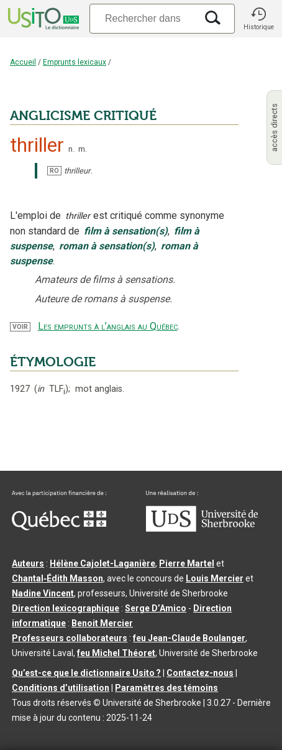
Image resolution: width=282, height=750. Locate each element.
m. (82, 149)
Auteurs (28, 563)
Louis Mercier (214, 578)
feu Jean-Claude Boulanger (189, 638)
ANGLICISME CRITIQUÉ (83, 115)
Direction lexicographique (65, 608)
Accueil (23, 62)
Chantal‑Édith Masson (57, 578)
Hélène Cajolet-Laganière (102, 563)
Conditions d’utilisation (60, 688)
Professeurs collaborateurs (69, 638)
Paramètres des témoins (166, 688)
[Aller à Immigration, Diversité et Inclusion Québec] (59, 527)
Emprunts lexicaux (74, 62)
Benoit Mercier (102, 623)
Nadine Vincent (43, 593)
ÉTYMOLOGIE (53, 361)
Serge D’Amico (155, 608)
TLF (51, 389)
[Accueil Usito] (42, 18)
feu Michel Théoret (116, 653)
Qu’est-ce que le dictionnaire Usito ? (86, 673)
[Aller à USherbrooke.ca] (202, 529)
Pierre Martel (186, 563)
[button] (258, 18)
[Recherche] (143, 18)
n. (71, 149)
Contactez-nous (200, 673)
